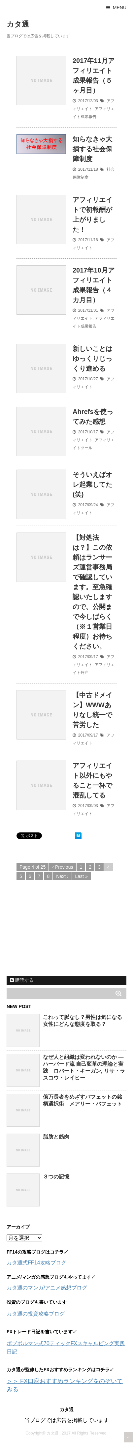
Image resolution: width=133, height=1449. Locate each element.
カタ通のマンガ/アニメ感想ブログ (47, 1287)
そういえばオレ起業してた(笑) (92, 484)
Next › (62, 876)
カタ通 (18, 24)
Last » (81, 876)
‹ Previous (62, 867)
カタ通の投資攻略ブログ (36, 1314)
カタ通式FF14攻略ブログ (36, 1262)
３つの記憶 (56, 1176)
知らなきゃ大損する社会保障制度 (92, 148)
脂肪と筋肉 (56, 1137)
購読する (22, 980)
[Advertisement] (56, 930)
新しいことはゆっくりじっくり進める (92, 358)
